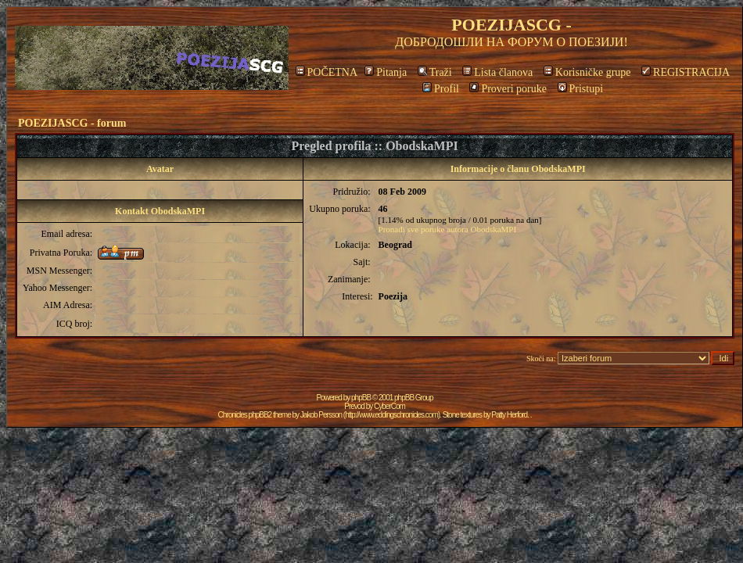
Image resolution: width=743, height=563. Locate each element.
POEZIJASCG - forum (72, 123)
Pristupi (581, 89)
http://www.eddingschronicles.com (391, 415)
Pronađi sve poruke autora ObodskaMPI (448, 229)
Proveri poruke (508, 89)
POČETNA (326, 72)
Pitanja (385, 72)
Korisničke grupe (587, 72)
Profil (440, 89)
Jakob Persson (321, 415)
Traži (435, 72)
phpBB (361, 397)
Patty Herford (509, 415)
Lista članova (497, 72)
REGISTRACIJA (685, 72)
